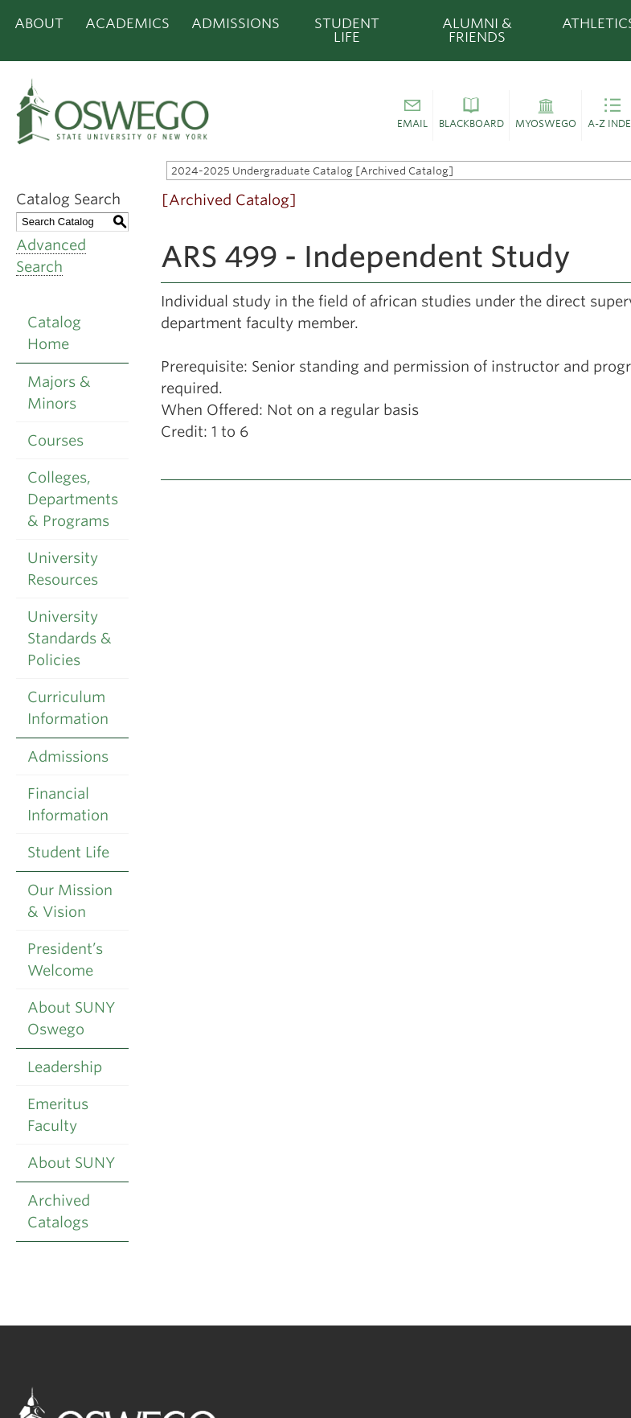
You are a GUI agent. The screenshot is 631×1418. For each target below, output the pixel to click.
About (39, 23)
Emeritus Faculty (57, 1114)
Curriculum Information (68, 707)
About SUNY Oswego (71, 1018)
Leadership (64, 1066)
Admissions (235, 23)
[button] (411, 116)
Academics (127, 23)
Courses (55, 440)
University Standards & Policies (69, 638)
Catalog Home (54, 333)
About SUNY (71, 1162)
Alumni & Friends (477, 30)
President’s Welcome (65, 959)
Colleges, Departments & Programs (72, 499)
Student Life (346, 30)
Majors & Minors (59, 392)
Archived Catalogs (58, 1211)
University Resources (62, 568)
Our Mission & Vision (70, 901)
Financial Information (68, 804)
